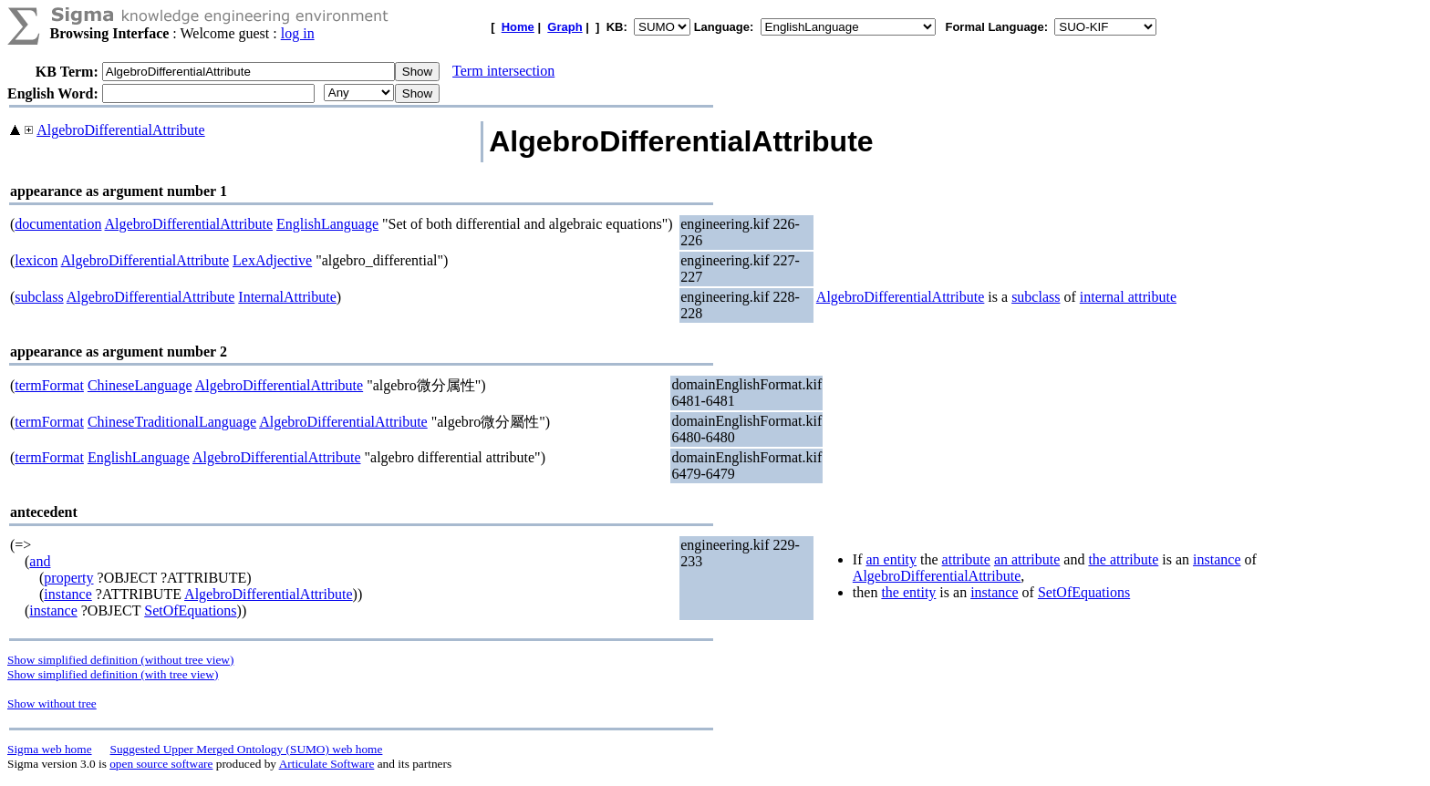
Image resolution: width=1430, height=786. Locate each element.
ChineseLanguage (140, 385)
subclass (39, 297)
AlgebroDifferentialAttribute (120, 130)
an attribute (1027, 559)
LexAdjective (272, 260)
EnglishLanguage (327, 224)
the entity (908, 592)
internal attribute (1128, 297)
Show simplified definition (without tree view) (120, 660)
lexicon (36, 260)
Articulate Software (327, 763)
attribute (966, 559)
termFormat (49, 385)
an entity (891, 559)
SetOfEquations (190, 610)
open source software (160, 763)
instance (67, 594)
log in (298, 33)
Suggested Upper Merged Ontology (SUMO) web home (246, 749)
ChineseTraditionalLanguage (172, 421)
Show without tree (52, 703)
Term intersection (503, 70)
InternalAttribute (287, 297)
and (39, 561)
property (68, 577)
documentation (58, 224)
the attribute (1123, 559)
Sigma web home (49, 749)
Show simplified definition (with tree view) (112, 674)
